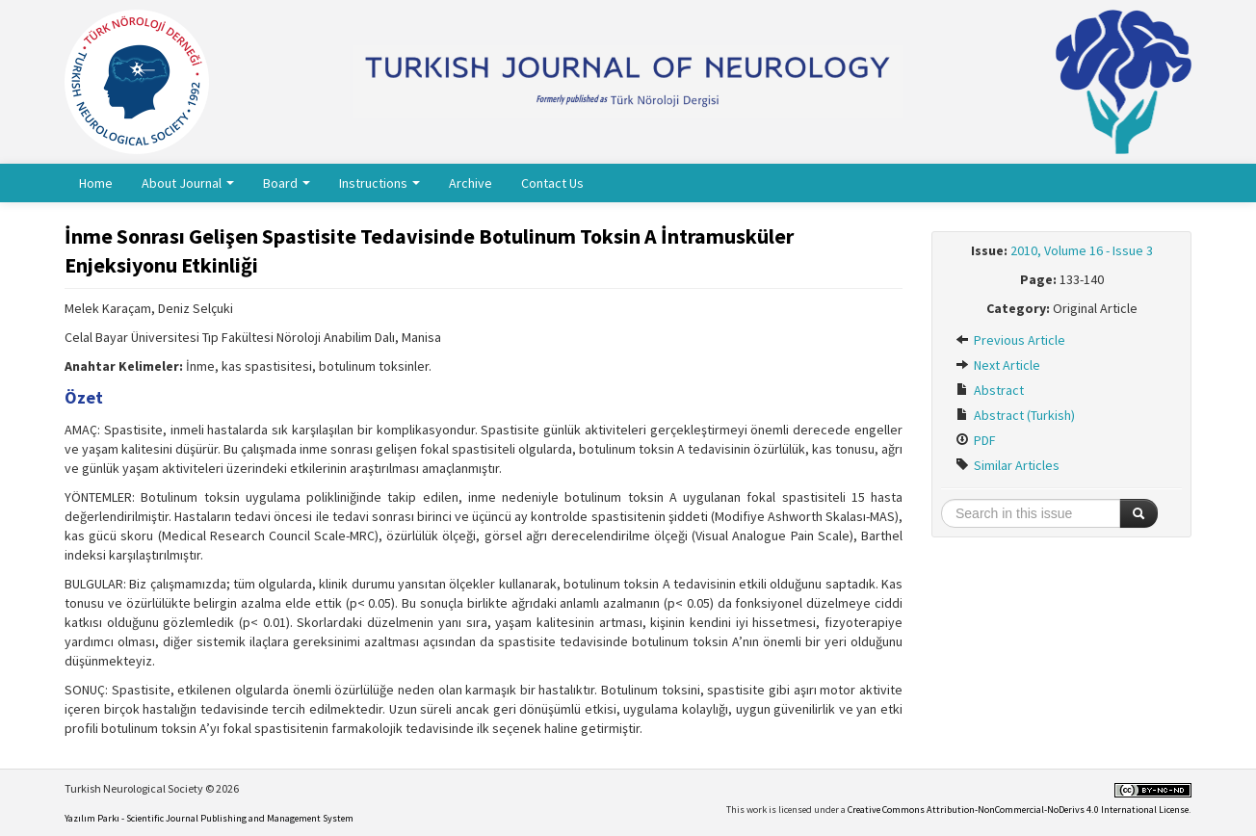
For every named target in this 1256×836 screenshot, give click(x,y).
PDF (975, 440)
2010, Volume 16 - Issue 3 (1081, 250)
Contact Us (552, 183)
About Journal (188, 183)
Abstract (989, 390)
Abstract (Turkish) (1015, 415)
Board (286, 183)
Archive (470, 183)
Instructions (379, 183)
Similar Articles (1007, 465)
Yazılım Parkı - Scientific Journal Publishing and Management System (209, 818)
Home (96, 183)
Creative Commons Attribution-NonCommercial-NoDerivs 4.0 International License (1018, 809)
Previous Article (1010, 340)
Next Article (997, 365)
